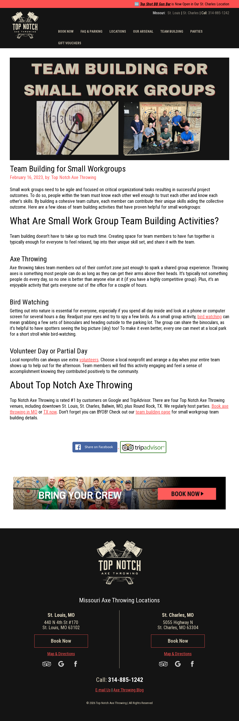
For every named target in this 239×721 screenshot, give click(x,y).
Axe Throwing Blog (128, 690)
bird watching (209, 316)
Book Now (61, 641)
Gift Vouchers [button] (69, 43)
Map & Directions (61, 654)
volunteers (88, 359)
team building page (153, 412)
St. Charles (191, 13)
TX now (50, 412)
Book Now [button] (66, 32)
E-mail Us (103, 690)
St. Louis (174, 13)
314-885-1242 (218, 13)
